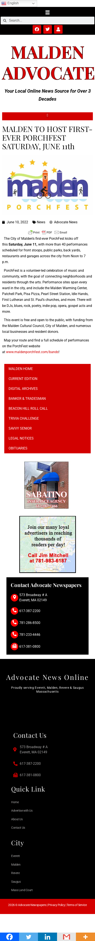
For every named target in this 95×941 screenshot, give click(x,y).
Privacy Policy (56, 905)
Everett (15, 856)
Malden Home (21, 369)
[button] (47, 12)
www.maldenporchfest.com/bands (32, 352)
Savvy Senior (20, 428)
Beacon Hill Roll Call (28, 408)
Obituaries (18, 448)
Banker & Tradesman (27, 399)
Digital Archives (23, 389)
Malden (47, 51)
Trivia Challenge (24, 418)
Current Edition (23, 379)
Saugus (16, 881)
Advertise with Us (21, 810)
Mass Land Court (22, 890)
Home (15, 802)
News (41, 222)
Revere (15, 873)
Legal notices (21, 438)
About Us (17, 819)
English (10, 3)
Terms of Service (77, 905)
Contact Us (18, 827)
